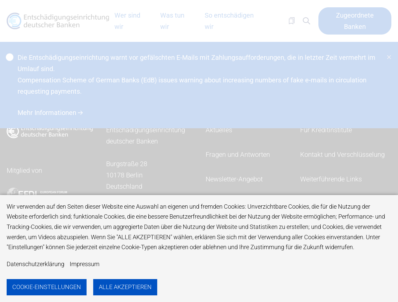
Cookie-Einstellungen (46, 286)
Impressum (85, 263)
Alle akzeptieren (125, 286)
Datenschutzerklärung (35, 263)
